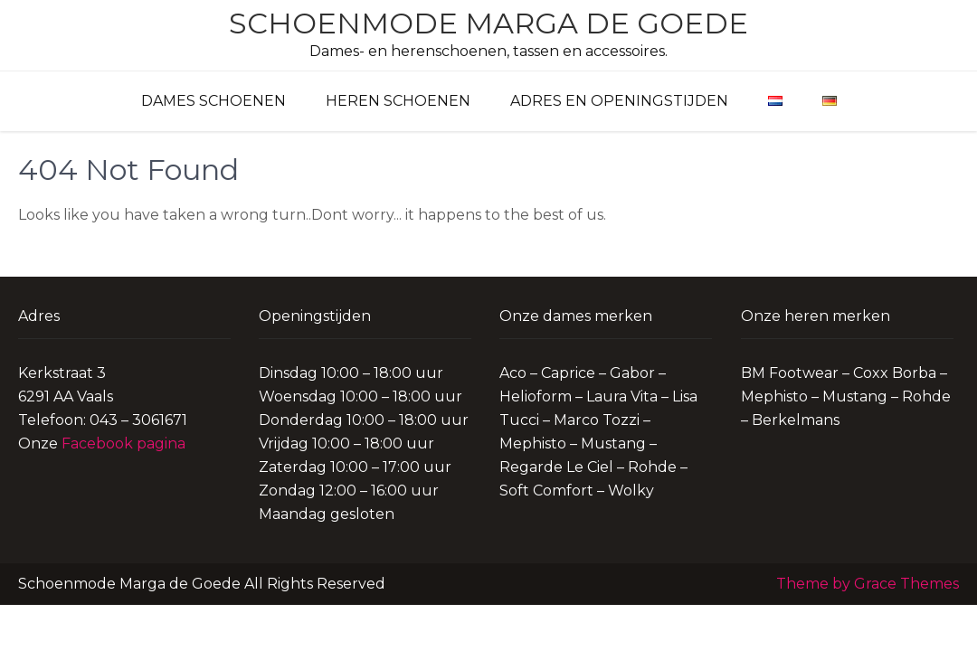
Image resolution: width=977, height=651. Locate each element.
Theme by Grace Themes (867, 583)
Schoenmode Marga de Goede (488, 23)
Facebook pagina (123, 443)
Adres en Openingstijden (619, 100)
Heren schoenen (398, 100)
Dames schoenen (213, 100)
